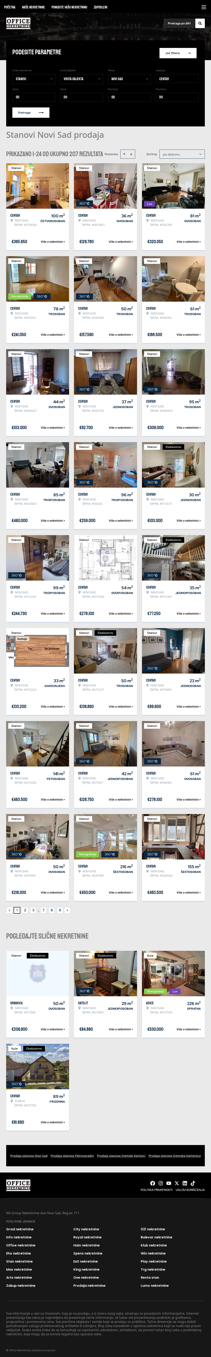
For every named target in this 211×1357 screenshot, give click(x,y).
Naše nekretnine (33, 7)
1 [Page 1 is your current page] (17, 908)
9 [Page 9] (60, 908)
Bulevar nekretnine (156, 1235)
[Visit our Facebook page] (152, 1181)
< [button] (9, 909)
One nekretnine (86, 1276)
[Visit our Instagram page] (160, 1181)
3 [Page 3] (33, 908)
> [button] (67, 909)
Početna (9, 7)
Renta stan (150, 1276)
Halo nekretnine (86, 1244)
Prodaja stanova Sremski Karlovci (121, 1154)
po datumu (171, 153)
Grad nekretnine (20, 1227)
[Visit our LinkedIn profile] (184, 1181)
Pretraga (31, 111)
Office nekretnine (20, 1244)
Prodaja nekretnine (89, 1284)
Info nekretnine (19, 1235)
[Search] (200, 23)
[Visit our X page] (176, 1181)
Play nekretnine (154, 1260)
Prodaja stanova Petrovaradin (72, 1154)
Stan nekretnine (19, 1260)
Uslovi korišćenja (190, 1188)
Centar (164, 77)
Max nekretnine (19, 1268)
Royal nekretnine (87, 1235)
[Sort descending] (131, 152)
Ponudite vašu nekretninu (69, 7)
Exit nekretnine (85, 1260)
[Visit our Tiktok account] (192, 1181)
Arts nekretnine (19, 1276)
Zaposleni (100, 7)
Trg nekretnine (153, 1268)
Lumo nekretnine (155, 1284)
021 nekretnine (153, 1227)
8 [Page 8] (52, 908)
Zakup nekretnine (20, 1284)
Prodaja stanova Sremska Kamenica (175, 1154)
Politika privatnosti (156, 1188)
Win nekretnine (153, 1252)
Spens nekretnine (87, 1252)
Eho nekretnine (18, 1252)
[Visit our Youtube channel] (168, 1181)
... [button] (38, 908)
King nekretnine (86, 1268)
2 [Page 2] (25, 908)
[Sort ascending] (124, 152)
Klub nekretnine (154, 1244)
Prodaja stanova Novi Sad (29, 1154)
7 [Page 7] (43, 908)
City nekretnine (86, 1227)
